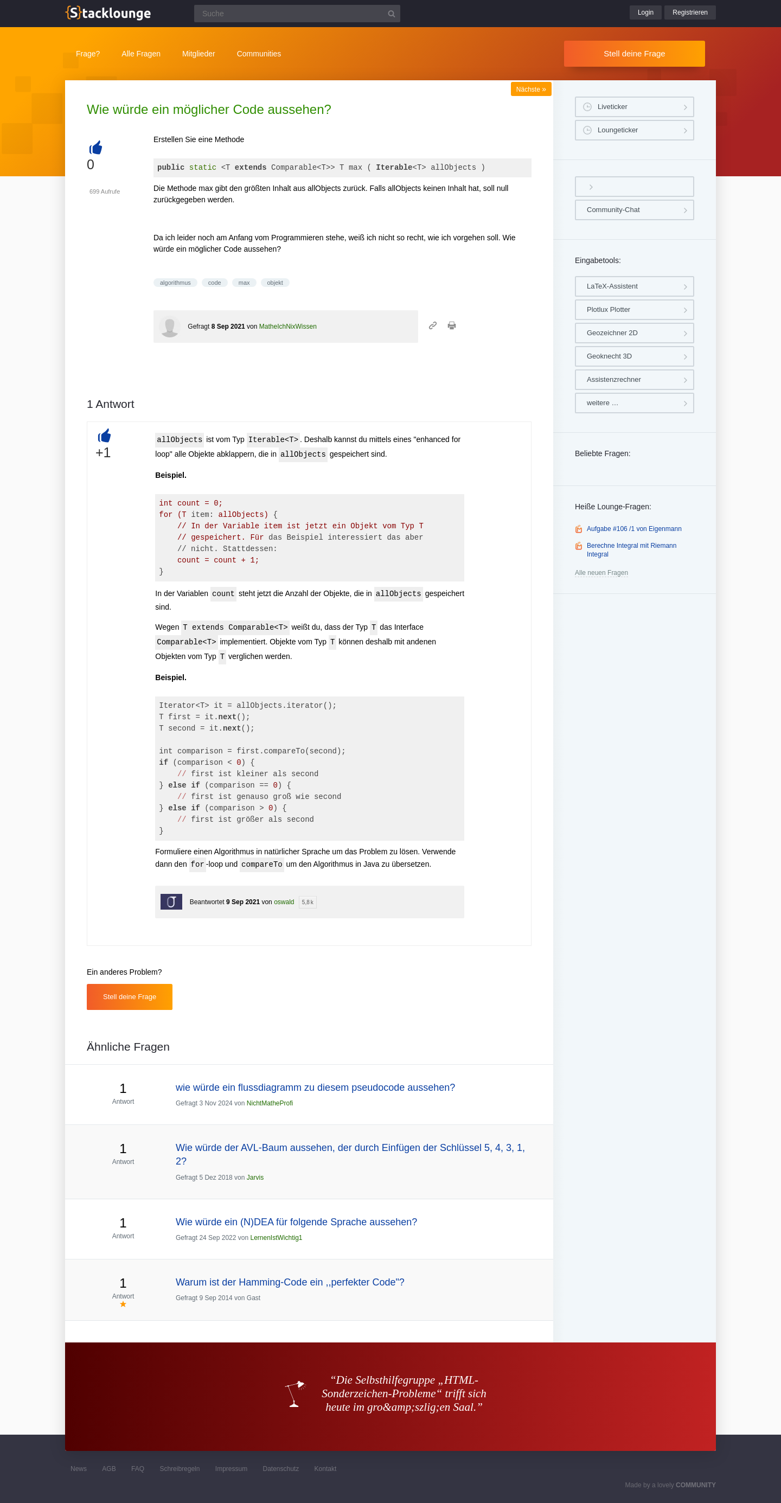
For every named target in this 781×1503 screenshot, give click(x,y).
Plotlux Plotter (608, 309)
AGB (109, 1469)
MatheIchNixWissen (288, 326)
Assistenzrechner (614, 379)
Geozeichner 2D (612, 333)
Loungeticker (618, 130)
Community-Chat (613, 210)
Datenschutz (281, 1469)
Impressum (231, 1469)
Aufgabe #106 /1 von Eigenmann (634, 529)
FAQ (137, 1469)
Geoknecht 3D (609, 356)
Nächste (531, 89)
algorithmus (175, 282)
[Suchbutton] (391, 13)
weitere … (603, 403)
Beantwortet (207, 902)
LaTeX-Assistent (612, 286)
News (79, 1469)
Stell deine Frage (634, 53)
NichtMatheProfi (270, 1103)
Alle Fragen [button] (141, 53)
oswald (284, 902)
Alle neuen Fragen (601, 573)
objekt (275, 282)
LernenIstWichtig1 (276, 1238)
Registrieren (690, 12)
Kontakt (326, 1469)
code (214, 282)
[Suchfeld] (297, 13)
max (244, 282)
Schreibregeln (179, 1469)
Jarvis (255, 1177)
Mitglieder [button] (198, 53)
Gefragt (198, 326)
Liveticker (613, 107)
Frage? (88, 53)
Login (646, 12)
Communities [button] (259, 53)
